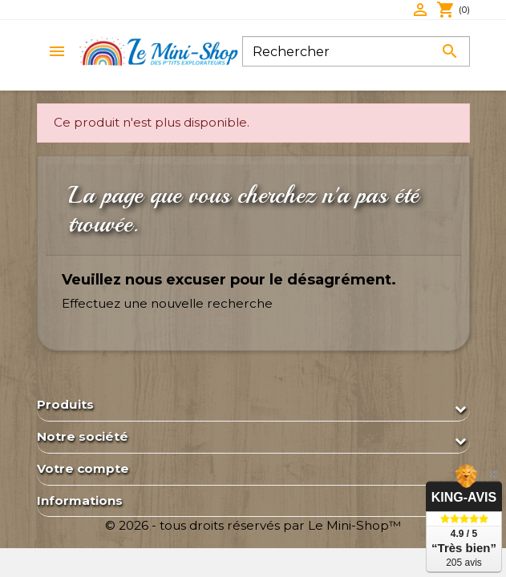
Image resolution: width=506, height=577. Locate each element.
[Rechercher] (356, 51)
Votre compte (83, 468)
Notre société (82, 436)
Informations (80, 500)
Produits (65, 404)
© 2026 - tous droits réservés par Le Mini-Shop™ (253, 525)
